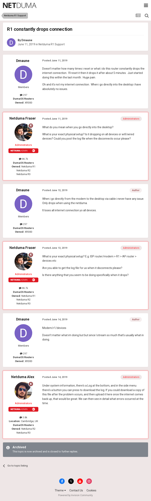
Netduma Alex (22, 377)
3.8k (23, 417)
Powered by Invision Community (75, 495)
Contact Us (76, 490)
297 (23, 94)
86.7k (23, 158)
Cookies (91, 490)
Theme (60, 490)
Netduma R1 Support (52, 44)
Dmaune (26, 40)
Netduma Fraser (22, 118)
